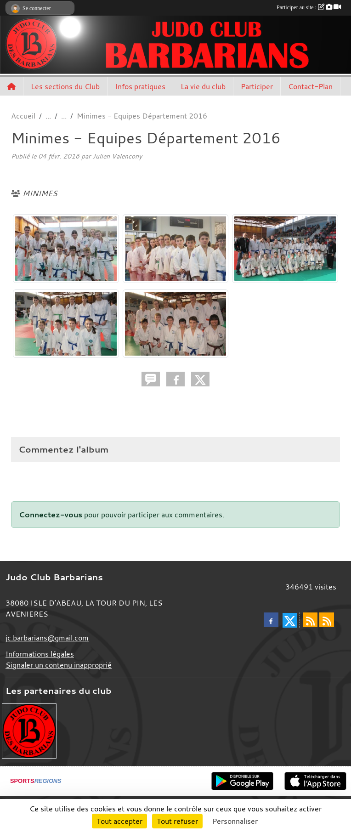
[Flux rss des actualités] (310, 619)
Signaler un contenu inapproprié (59, 665)
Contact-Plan (310, 86)
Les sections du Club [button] (65, 86)
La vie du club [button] (203, 86)
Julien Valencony (117, 156)
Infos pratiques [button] (140, 86)
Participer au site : (309, 7)
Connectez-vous (50, 515)
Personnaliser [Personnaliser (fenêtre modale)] (235, 821)
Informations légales (40, 654)
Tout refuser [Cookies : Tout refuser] (177, 821)
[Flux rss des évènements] (326, 619)
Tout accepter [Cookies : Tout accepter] (119, 821)
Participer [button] (257, 86)
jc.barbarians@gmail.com (47, 638)
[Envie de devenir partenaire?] (29, 730)
